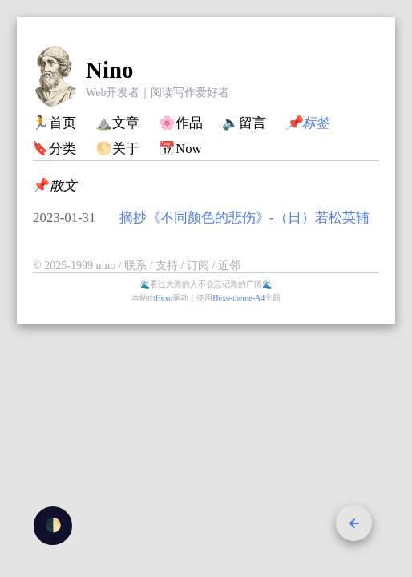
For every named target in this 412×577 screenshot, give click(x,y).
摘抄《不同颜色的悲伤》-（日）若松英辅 (244, 217)
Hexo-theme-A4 (238, 297)
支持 (168, 266)
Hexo (164, 297)
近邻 (229, 266)
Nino (109, 70)
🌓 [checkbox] (53, 525)
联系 (137, 266)
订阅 (199, 266)
